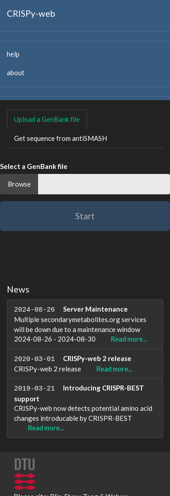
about (15, 72)
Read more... (129, 341)
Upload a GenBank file (47, 119)
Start (85, 216)
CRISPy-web (31, 13)
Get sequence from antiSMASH (60, 138)
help (13, 54)
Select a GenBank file (34, 166)
